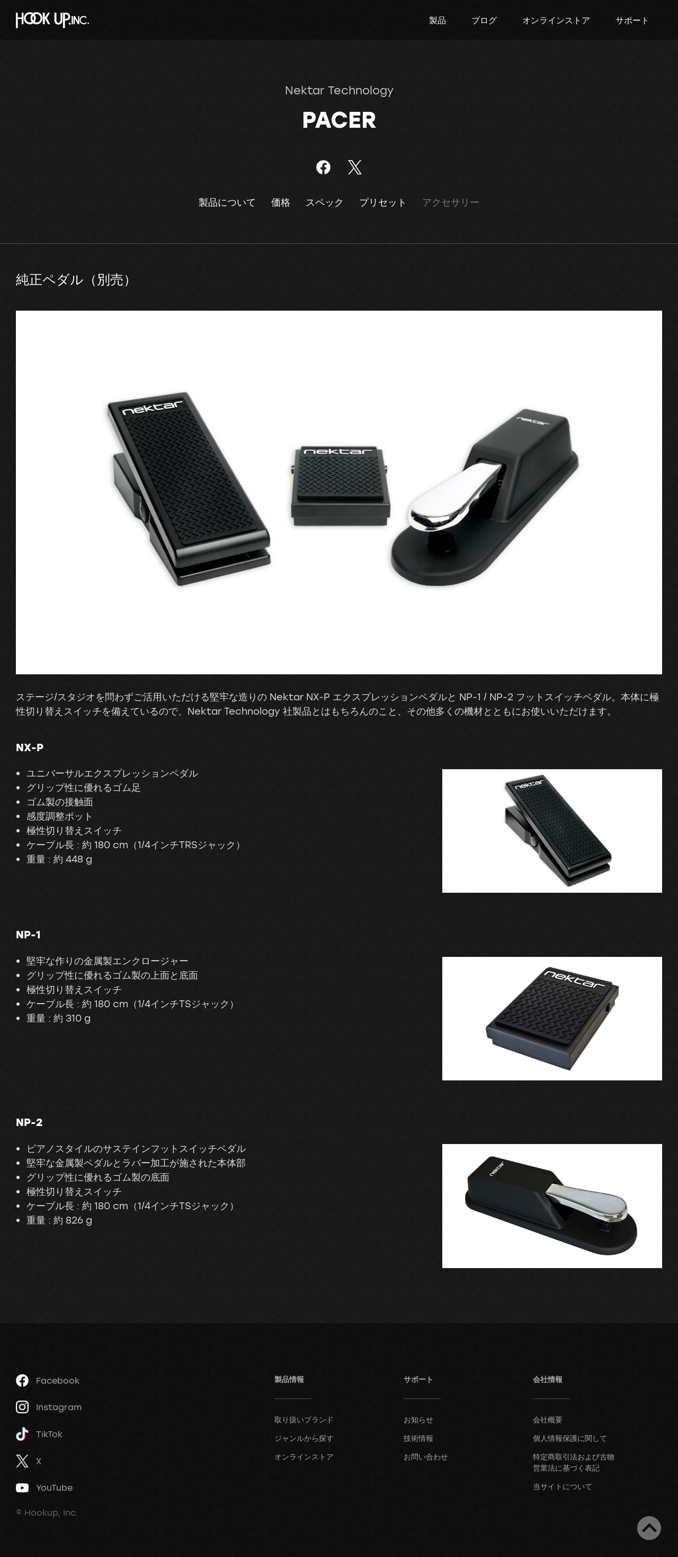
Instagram (49, 1407)
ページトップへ (649, 1528)
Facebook (47, 1380)
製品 (437, 20)
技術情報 (418, 1438)
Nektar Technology (339, 90)
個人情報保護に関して (570, 1438)
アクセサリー (450, 202)
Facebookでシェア (323, 167)
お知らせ (418, 1419)
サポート (632, 20)
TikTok (39, 1434)
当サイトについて (562, 1486)
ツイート (354, 167)
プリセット (383, 202)
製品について (227, 202)
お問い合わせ (426, 1457)
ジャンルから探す (304, 1438)
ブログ (484, 20)
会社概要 (548, 1419)
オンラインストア (556, 20)
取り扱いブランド (304, 1419)
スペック (325, 202)
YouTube (44, 1487)
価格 (280, 202)
